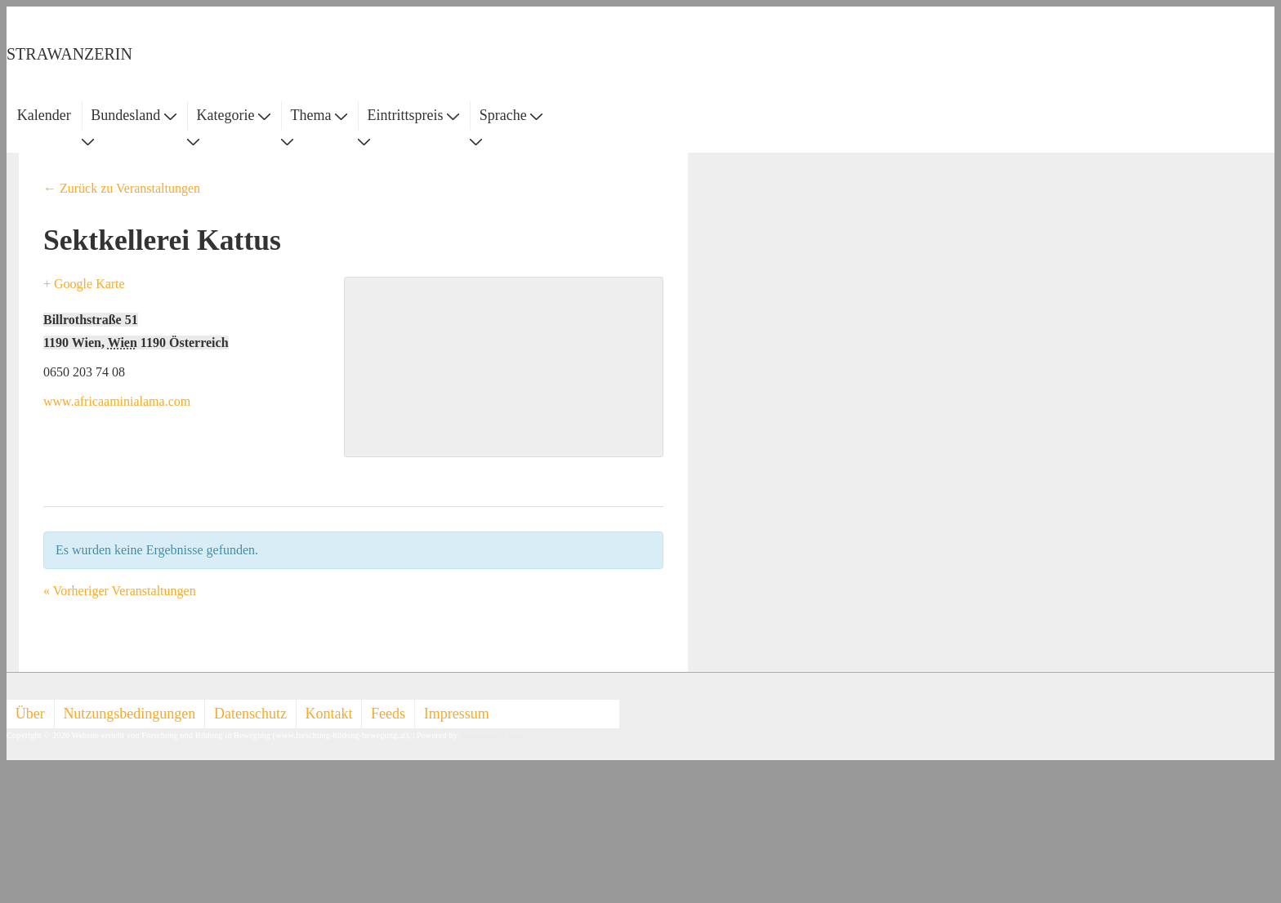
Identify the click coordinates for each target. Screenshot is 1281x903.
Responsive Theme (492, 735)
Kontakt (329, 713)
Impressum (456, 713)
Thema (319, 115)
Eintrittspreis (414, 115)
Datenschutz (250, 713)
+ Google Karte (84, 284)
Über (30, 713)
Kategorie (233, 115)
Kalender (44, 115)
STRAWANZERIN (69, 54)
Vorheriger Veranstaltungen (119, 591)
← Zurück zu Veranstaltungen (121, 188)
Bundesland (133, 115)
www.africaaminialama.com (116, 401)
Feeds (388, 713)
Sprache (511, 115)
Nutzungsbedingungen (129, 713)
